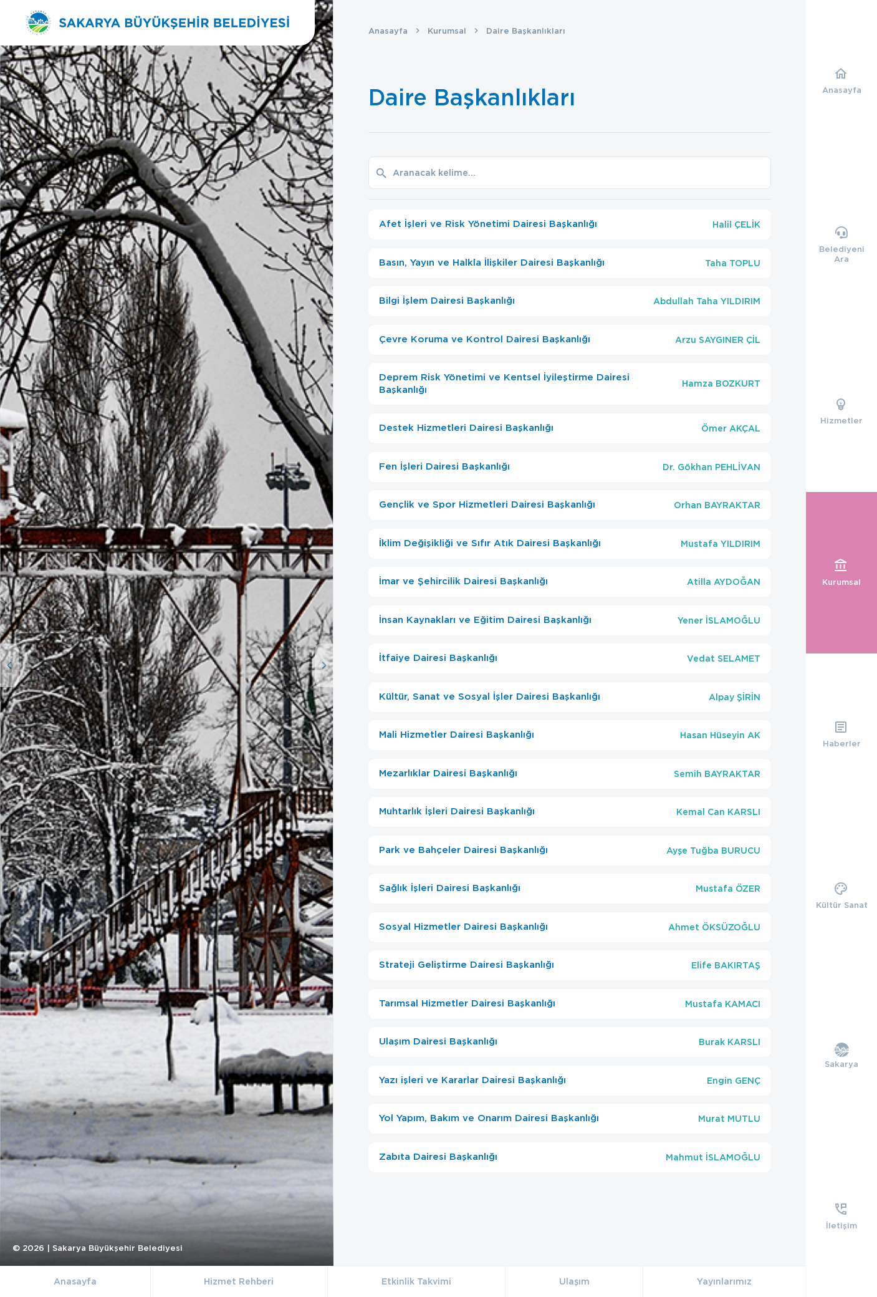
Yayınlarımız (724, 1281)
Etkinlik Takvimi (416, 1281)
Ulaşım (574, 1281)
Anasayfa (388, 31)
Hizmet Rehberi (239, 1281)
